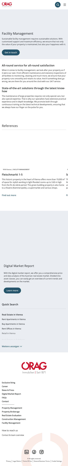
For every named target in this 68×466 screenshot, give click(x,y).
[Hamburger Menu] (64, 4)
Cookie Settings (57, 461)
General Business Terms (42, 461)
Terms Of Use (27, 461)
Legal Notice (17, 461)
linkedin (26, 452)
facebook (34, 452)
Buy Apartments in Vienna (13, 324)
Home (7, 4)
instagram (41, 452)
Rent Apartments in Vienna (14, 319)
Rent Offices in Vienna (11, 328)
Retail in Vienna (8, 333)
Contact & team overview (13, 435)
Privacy (8, 461)
